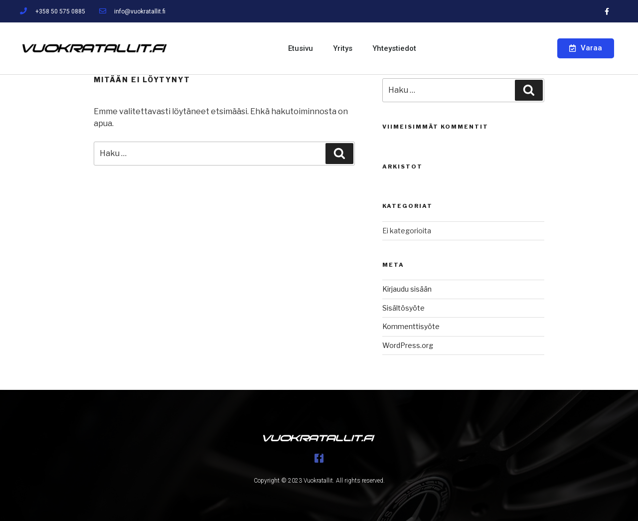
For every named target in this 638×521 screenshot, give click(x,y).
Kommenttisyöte (411, 326)
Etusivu (300, 48)
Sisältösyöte (403, 308)
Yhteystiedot (394, 48)
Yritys (342, 48)
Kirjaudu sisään (407, 289)
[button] (585, 48)
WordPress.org (407, 345)
